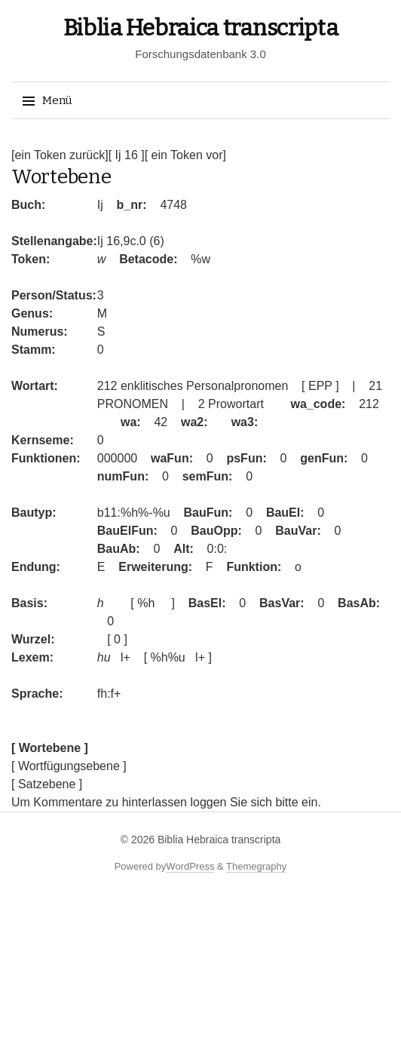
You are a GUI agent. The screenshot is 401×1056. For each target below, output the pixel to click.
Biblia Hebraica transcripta (200, 27)
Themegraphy (256, 866)
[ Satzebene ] (46, 784)
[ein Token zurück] (60, 155)
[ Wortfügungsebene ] (69, 766)
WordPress (190, 866)
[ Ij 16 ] (127, 155)
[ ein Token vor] (185, 155)
